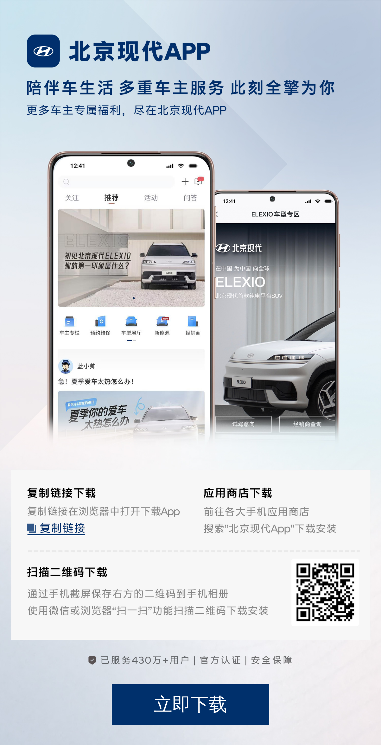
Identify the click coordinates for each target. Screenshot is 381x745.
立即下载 (190, 704)
